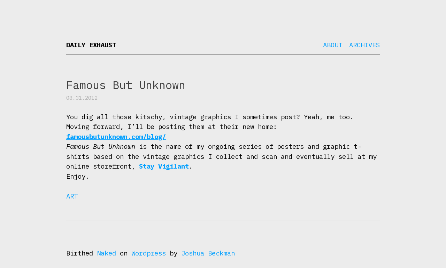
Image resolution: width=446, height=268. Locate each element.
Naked (106, 253)
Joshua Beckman (208, 253)
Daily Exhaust (91, 45)
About (332, 45)
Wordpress (148, 253)
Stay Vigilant (164, 166)
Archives (364, 45)
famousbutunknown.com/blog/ (116, 136)
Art (72, 196)
